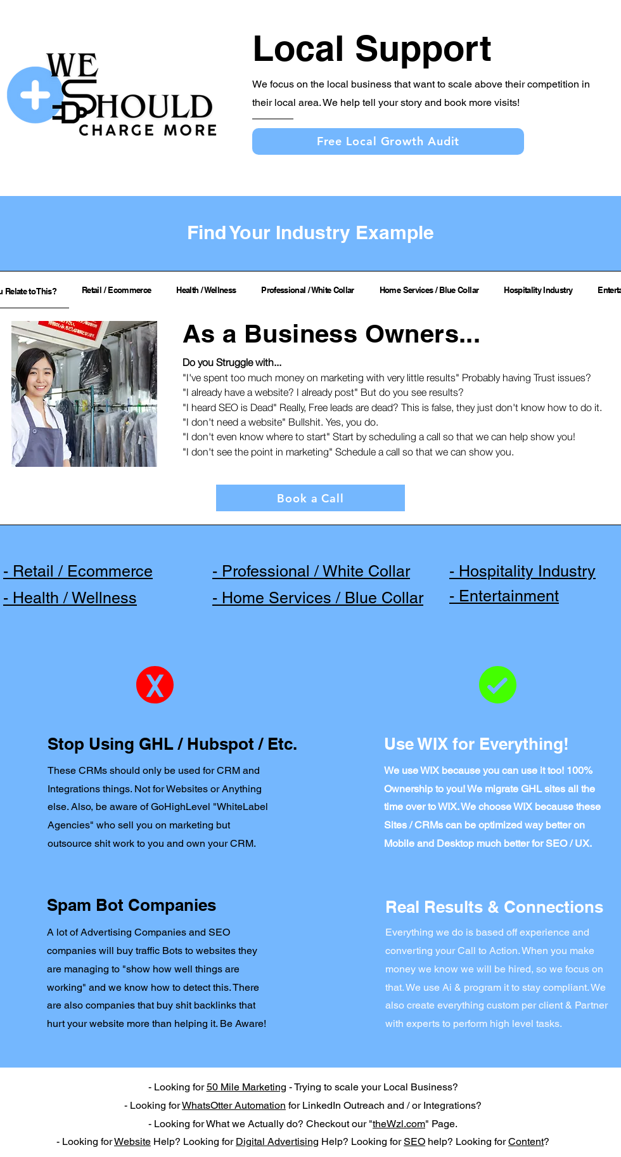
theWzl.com (399, 1124)
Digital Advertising (277, 1141)
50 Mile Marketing (246, 1087)
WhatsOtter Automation (234, 1105)
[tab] (116, 289)
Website (132, 1141)
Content (526, 1141)
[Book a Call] (310, 498)
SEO (414, 1141)
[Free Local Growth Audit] (388, 141)
